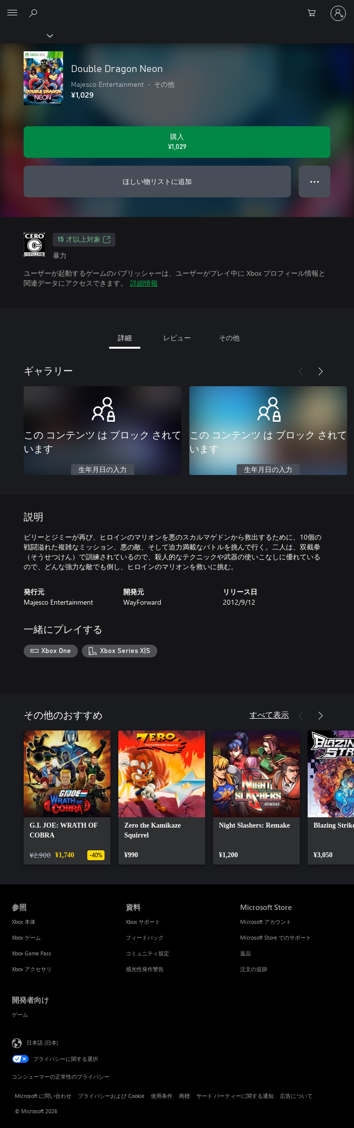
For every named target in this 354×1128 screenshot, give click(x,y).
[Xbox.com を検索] (34, 13)
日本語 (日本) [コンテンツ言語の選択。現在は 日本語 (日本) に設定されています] (42, 1042)
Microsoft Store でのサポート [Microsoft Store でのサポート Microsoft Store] (275, 937)
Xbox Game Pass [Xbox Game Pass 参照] (31, 953)
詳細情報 (144, 283)
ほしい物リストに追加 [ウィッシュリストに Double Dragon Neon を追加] (157, 181)
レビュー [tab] (177, 337)
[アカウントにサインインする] (338, 13)
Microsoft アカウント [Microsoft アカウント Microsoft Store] (265, 921)
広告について (296, 1095)
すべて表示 (269, 714)
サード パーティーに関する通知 (235, 1095)
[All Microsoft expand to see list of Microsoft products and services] (12, 13)
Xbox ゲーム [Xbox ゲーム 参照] (26, 937)
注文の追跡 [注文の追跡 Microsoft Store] (253, 969)
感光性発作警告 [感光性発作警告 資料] (145, 969)
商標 (184, 1095)
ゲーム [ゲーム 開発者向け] (20, 1014)
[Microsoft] (176, 7)
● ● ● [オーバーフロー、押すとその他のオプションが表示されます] (314, 181)
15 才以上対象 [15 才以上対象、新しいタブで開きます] (84, 240)
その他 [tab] (229, 337)
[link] (67, 797)
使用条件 (162, 1095)
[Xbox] (25, 35)
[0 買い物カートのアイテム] (314, 13)
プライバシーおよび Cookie (111, 1095)
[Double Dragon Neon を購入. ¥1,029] (177, 142)
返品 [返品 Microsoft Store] (245, 953)
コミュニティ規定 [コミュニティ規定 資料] (147, 953)
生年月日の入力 (102, 470)
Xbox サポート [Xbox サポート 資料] (143, 921)
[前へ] (301, 371)
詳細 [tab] (125, 337)
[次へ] (320, 371)
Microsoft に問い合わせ (43, 1095)
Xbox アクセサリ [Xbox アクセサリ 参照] (32, 969)
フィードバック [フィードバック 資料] (145, 937)
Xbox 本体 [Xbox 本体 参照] (23, 921)
